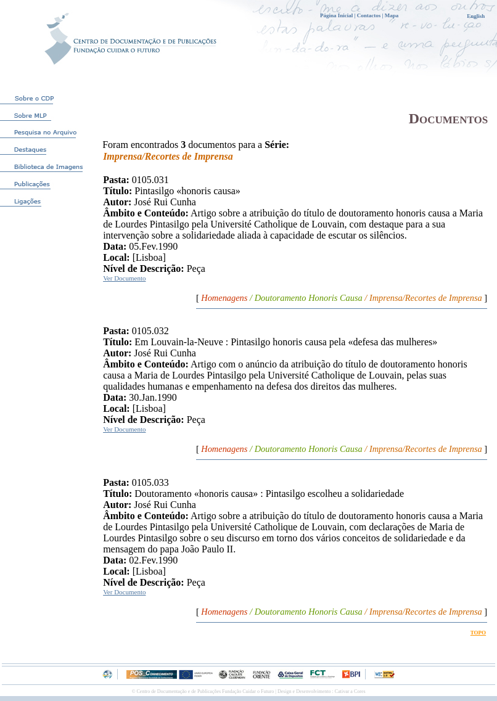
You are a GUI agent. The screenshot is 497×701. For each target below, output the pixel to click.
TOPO (478, 632)
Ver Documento (124, 278)
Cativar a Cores (350, 691)
